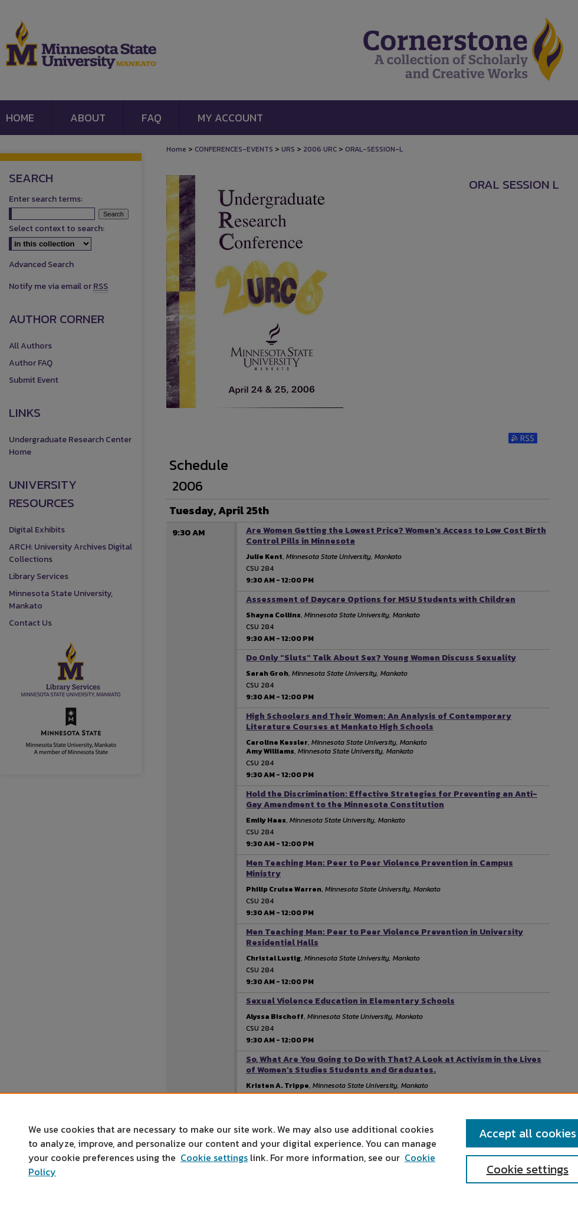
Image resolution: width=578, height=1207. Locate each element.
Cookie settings (214, 1157)
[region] (289, 1150)
